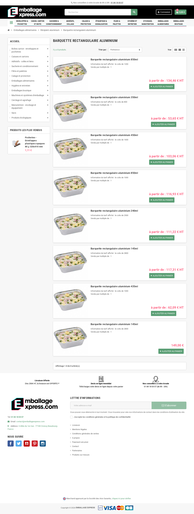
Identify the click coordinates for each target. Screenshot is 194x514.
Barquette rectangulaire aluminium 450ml (114, 135)
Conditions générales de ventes (85, 433)
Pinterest (35, 443)
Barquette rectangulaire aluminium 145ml (114, 248)
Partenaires (77, 450)
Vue (169, 50)
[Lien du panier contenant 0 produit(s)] (180, 12)
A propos (76, 438)
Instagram (43, 443)
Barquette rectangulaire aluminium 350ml (114, 97)
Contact (75, 446)
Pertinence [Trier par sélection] (115, 50)
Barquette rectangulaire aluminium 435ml (114, 286)
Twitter (19, 443)
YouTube (27, 443)
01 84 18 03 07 (117, 3)
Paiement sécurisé (80, 442)
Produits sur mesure (80, 455)
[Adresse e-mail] (111, 405)
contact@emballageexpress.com (30, 421)
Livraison (76, 425)
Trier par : (103, 50)
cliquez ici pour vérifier (121, 498)
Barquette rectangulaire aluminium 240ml (114, 210)
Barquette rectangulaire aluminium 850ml (114, 59)
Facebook (11, 443)
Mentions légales (79, 429)
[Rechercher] (101, 12)
